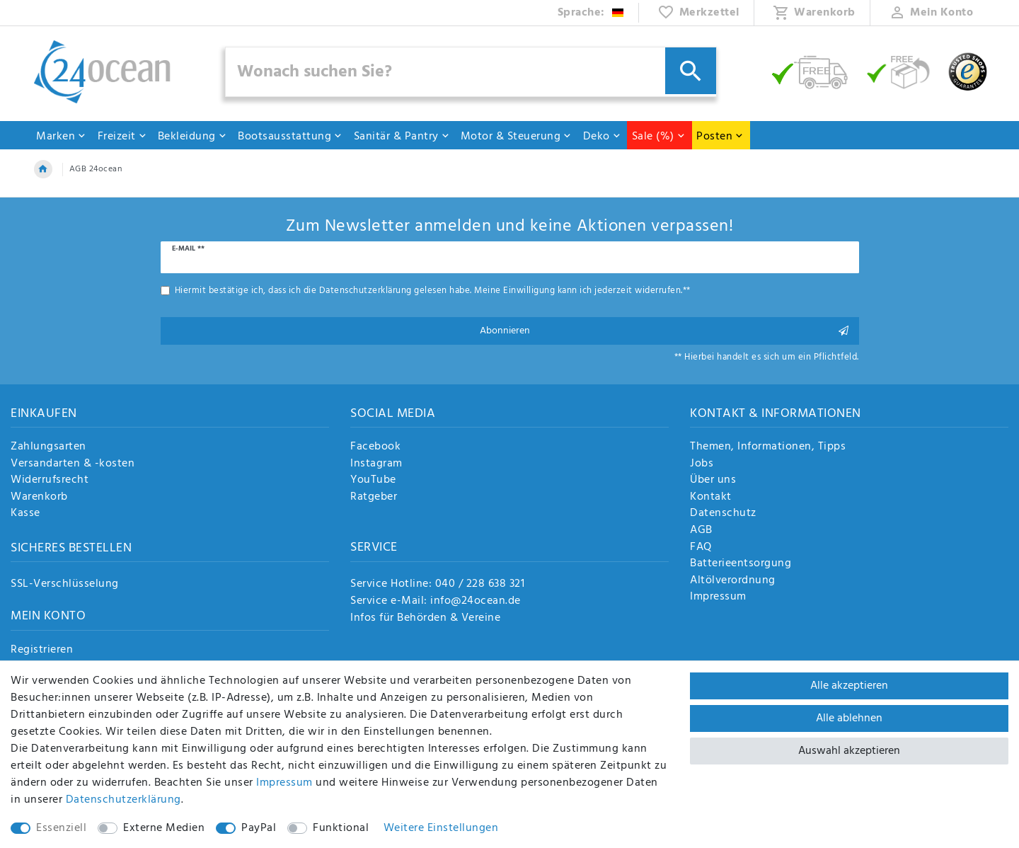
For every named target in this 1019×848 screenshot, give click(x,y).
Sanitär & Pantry (402, 136)
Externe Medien (164, 828)
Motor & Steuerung (516, 136)
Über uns (713, 480)
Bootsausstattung (290, 136)
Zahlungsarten (48, 447)
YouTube (373, 480)
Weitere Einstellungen (441, 828)
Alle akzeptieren (849, 686)
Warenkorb (39, 497)
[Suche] (690, 70)
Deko (602, 136)
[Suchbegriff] (471, 72)
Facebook (375, 447)
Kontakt (711, 497)
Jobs (701, 464)
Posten (720, 136)
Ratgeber (373, 497)
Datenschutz (723, 514)
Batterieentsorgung (740, 564)
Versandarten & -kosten (72, 464)
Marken (61, 136)
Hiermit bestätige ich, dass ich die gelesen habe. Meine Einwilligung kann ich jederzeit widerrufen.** (433, 290)
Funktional (341, 828)
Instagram (376, 464)
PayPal (258, 828)
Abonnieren (664, 331)
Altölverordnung (733, 581)
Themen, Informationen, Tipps (768, 447)
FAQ (701, 548)
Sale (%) (659, 136)
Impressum (718, 597)
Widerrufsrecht (49, 480)
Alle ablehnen (849, 718)
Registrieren (42, 650)
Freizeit (122, 136)
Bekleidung (192, 136)
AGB (701, 531)
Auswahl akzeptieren (849, 751)
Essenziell (61, 828)
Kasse (25, 514)
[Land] (591, 13)
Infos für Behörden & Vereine (425, 618)
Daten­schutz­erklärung (123, 800)
